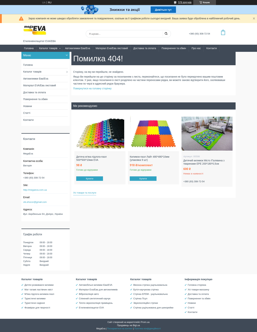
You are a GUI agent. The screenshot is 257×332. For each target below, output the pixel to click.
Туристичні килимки (35, 298)
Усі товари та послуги (84, 192)
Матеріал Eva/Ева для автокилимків (98, 289)
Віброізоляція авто (89, 294)
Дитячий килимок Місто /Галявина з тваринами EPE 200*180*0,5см (204, 162)
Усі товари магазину (198, 289)
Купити (90, 178)
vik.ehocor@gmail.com (35, 202)
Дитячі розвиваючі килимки (39, 285)
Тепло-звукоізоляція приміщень (96, 303)
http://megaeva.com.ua (35, 190)
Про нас (196, 48)
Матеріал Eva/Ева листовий (112, 48)
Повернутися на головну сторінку (92, 88)
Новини (27, 106)
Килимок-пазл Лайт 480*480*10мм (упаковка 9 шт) (149, 158)
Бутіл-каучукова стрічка (146, 289)
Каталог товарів (48, 48)
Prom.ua (145, 322)
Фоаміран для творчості (37, 307)
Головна (29, 48)
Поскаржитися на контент (119, 328)
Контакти (211, 48)
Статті (26, 113)
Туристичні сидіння (34, 303)
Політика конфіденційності (147, 328)
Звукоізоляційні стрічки (145, 303)
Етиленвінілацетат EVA (91, 307)
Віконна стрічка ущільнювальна (150, 285)
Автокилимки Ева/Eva (77, 48)
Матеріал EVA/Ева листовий (39, 85)
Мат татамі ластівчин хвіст (38, 289)
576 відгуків (185, 2)
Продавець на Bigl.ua (128, 325)
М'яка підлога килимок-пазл (39, 294)
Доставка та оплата (144, 48)
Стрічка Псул (140, 298)
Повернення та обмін (174, 48)
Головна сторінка (197, 285)
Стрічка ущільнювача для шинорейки (153, 307)
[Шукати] (166, 33)
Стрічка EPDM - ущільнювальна (150, 294)
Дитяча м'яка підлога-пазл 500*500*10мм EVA (91, 158)
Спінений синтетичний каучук (94, 298)
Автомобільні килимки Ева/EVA (95, 285)
